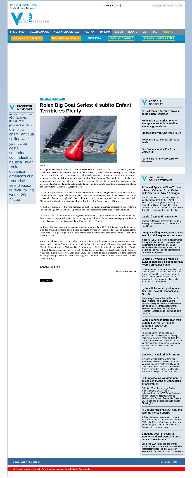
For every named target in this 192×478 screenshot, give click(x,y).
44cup (14, 199)
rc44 (22, 114)
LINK (145, 32)
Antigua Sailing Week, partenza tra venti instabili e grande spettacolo (162, 234)
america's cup (21, 176)
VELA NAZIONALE (39, 32)
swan (29, 162)
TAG (155, 32)
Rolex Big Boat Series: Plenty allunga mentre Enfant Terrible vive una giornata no (160, 123)
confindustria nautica (20, 159)
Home (160, 462)
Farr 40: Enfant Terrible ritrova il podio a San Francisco (161, 112)
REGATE (132, 32)
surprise (18, 181)
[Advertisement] (96, 71)
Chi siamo (15, 5)
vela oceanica (17, 169)
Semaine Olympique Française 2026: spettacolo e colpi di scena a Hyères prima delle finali (162, 261)
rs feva (15, 190)
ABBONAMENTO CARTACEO (27, 38)
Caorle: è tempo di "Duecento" (160, 216)
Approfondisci (85, 469)
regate (13, 114)
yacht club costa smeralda (18, 148)
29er (25, 195)
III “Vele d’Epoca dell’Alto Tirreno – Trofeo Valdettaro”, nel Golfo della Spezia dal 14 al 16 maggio (161, 190)
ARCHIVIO (168, 32)
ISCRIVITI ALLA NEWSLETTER (158, 38)
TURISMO (105, 32)
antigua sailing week (21, 136)
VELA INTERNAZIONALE (66, 32)
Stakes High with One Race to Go (161, 133)
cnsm (14, 134)
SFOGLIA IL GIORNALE (121, 38)
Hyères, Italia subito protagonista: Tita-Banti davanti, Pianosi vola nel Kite (162, 291)
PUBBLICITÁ (94, 38)
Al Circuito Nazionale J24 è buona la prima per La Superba (162, 411)
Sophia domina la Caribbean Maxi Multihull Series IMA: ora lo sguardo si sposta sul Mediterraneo (162, 324)
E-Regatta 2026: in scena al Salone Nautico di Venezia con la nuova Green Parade (161, 436)
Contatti (25, 5)
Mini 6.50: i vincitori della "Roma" (161, 354)
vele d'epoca (20, 185)
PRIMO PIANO (17, 32)
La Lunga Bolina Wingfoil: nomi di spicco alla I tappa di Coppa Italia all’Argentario (162, 381)
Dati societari (171, 462)
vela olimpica (21, 127)
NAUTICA (89, 32)
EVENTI (119, 32)
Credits (34, 5)
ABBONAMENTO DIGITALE (65, 38)
